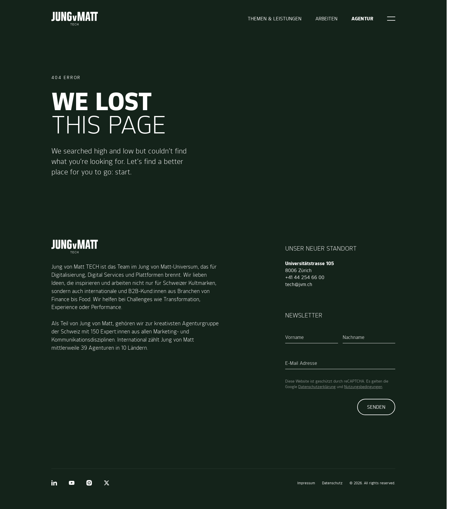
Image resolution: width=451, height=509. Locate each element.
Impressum (306, 483)
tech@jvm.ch (298, 284)
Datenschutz (332, 483)
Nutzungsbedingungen (363, 386)
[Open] (391, 18)
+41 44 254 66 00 (304, 277)
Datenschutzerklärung (317, 386)
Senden (376, 407)
